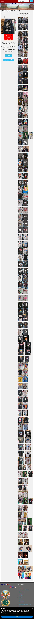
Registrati (2, 1)
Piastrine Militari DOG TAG (24, 589)
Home (20, 586)
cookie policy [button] (3, 612)
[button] (32, 608)
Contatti (20, 597)
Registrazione (21, 601)
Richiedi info (8, 59)
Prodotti (20, 587)
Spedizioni (21, 599)
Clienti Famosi (22, 591)
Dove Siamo (21, 595)
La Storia (20, 593)
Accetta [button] (17, 616)
